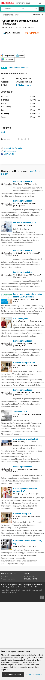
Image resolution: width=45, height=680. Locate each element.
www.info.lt (5, 637)
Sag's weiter (7, 154)
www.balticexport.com (9, 639)
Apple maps (7, 59)
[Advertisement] (22, 187)
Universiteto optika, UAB (24, 410)
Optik (3, 132)
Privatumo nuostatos (36, 632)
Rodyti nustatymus (34, 675)
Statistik (26, 634)
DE (41, 3)
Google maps (7, 55)
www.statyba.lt (15, 637)
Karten (26, 621)
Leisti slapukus (13, 674)
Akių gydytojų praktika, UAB (25, 486)
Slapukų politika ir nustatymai (12, 634)
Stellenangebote (30, 626)
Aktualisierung (8, 151)
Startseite (4, 623)
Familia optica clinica (22, 228)
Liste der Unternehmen (10, 15)
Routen (31, 623)
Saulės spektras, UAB (14, 632)
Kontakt (25, 632)
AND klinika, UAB (20, 366)
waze (20, 55)
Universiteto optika (22, 561)
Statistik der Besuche (11, 148)
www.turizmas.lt (37, 637)
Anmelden (34, 634)
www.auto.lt (26, 637)
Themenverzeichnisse (8, 626)
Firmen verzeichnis (24, 3)
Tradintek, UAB (20, 459)
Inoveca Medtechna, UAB (24, 270)
